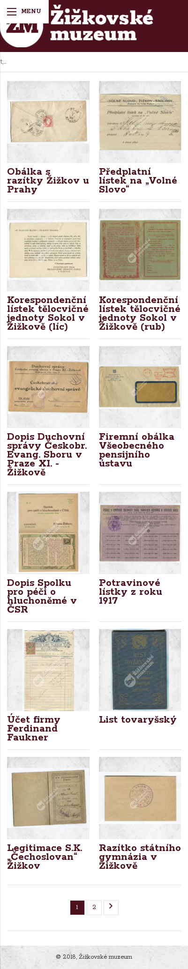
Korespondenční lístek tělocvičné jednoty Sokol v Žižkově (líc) (48, 313)
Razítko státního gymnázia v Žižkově (140, 857)
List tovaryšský (138, 720)
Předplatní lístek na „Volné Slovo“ (138, 181)
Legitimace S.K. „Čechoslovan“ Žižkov (44, 857)
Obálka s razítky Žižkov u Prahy (48, 181)
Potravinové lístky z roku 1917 (130, 592)
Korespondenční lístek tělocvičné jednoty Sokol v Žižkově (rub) (139, 313)
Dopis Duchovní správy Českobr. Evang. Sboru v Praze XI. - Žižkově (47, 455)
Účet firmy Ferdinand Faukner (33, 729)
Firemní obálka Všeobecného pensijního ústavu (136, 450)
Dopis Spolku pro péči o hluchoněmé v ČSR (42, 596)
